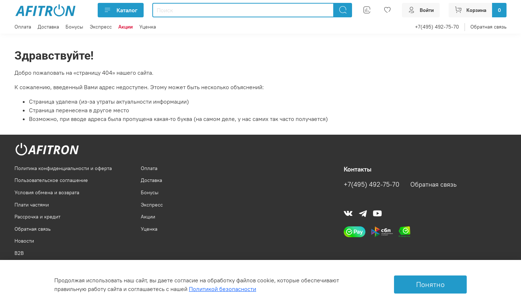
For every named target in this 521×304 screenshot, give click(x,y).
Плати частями (31, 204)
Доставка (48, 26)
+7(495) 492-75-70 (437, 26)
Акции (148, 216)
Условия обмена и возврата (46, 192)
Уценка (147, 26)
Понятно (430, 284)
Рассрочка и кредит (37, 216)
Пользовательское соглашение (51, 180)
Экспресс (101, 26)
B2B (19, 253)
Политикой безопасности (222, 288)
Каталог (120, 10)
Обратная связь (488, 26)
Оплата (22, 26)
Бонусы (74, 26)
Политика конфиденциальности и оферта (63, 168)
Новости (24, 241)
